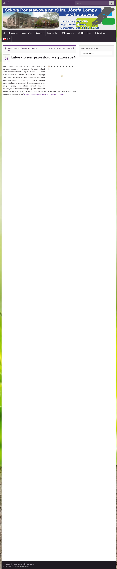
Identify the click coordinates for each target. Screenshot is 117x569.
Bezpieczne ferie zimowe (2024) (60, 48)
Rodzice (40, 33)
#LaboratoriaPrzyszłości (34, 94)
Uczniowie (27, 33)
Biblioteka (84, 33)
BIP (6, 39)
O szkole (13, 33)
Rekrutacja (52, 33)
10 (49, 69)
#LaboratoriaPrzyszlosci (55, 94)
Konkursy (68, 33)
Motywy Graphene (23, 566)
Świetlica (100, 33)
